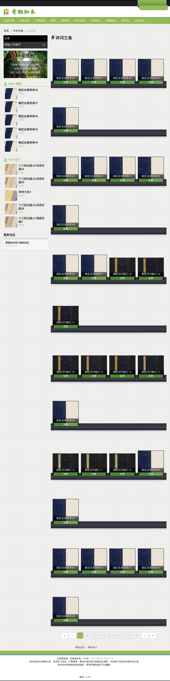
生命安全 (140, 20)
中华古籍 (79, 20)
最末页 (152, 635)
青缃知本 (111, 20)
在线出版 (24, 20)
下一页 (145, 635)
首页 (6, 30)
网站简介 (92, 647)
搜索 (44, 44)
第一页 (64, 635)
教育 (53, 20)
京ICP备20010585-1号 (102, 658)
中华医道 (95, 20)
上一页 (72, 635)
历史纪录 (9, 20)
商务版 (65, 20)
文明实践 (40, 20)
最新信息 (80, 647)
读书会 (125, 20)
